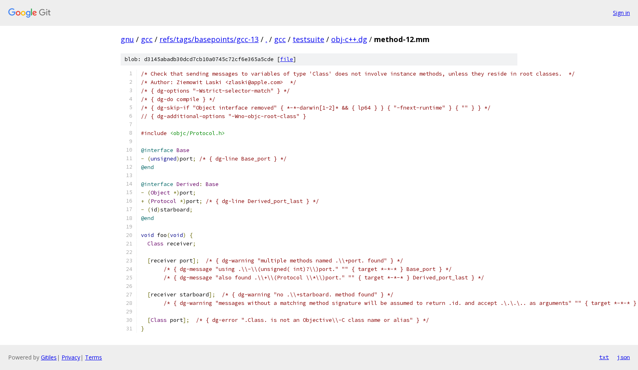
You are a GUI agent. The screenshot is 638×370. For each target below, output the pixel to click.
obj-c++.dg (349, 39)
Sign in (621, 13)
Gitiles (49, 357)
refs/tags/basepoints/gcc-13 (209, 39)
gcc (147, 39)
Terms (93, 357)
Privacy (71, 357)
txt (604, 357)
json (623, 357)
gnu (127, 39)
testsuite (308, 39)
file (286, 59)
